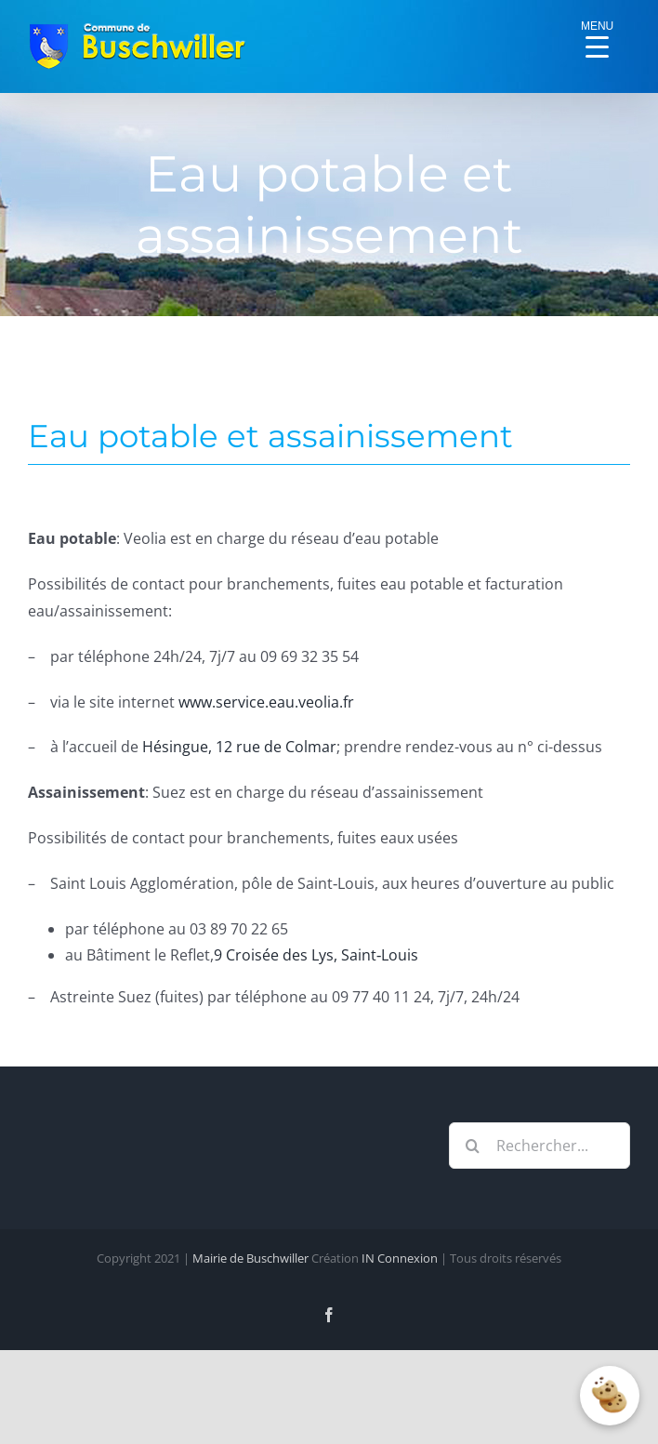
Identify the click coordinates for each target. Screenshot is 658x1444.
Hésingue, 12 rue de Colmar (239, 746)
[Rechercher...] (539, 1145)
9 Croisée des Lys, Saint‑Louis (316, 955)
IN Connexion (400, 1258)
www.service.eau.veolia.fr (266, 702)
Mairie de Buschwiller (250, 1258)
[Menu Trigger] (597, 32)
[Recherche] (472, 1145)
